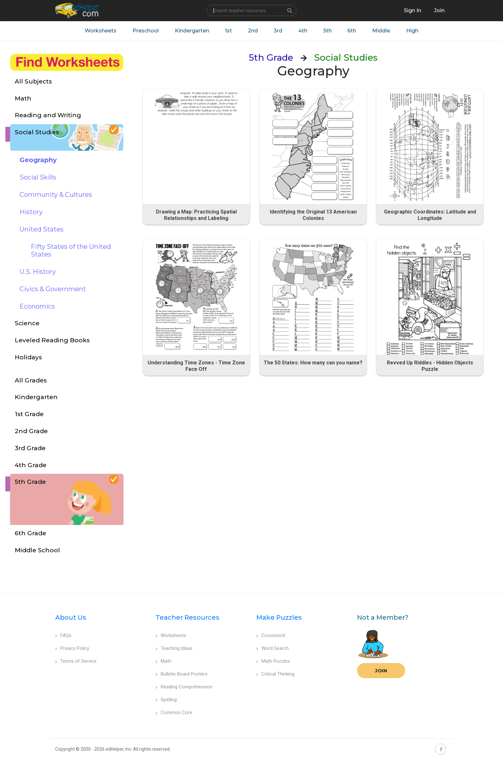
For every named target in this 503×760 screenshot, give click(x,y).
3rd (278, 31)
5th (327, 31)
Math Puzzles (273, 661)
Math (163, 661)
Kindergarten (191, 31)
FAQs (63, 635)
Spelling (166, 700)
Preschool (145, 31)
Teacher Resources (187, 617)
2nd (253, 31)
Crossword (270, 635)
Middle (381, 31)
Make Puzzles (279, 617)
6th (352, 31)
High (412, 31)
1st (228, 31)
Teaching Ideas (174, 648)
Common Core (174, 712)
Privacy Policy (72, 648)
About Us (70, 617)
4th (302, 31)
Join (381, 671)
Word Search (272, 648)
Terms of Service (76, 661)
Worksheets (100, 31)
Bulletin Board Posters (182, 674)
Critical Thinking (275, 674)
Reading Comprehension (184, 687)
